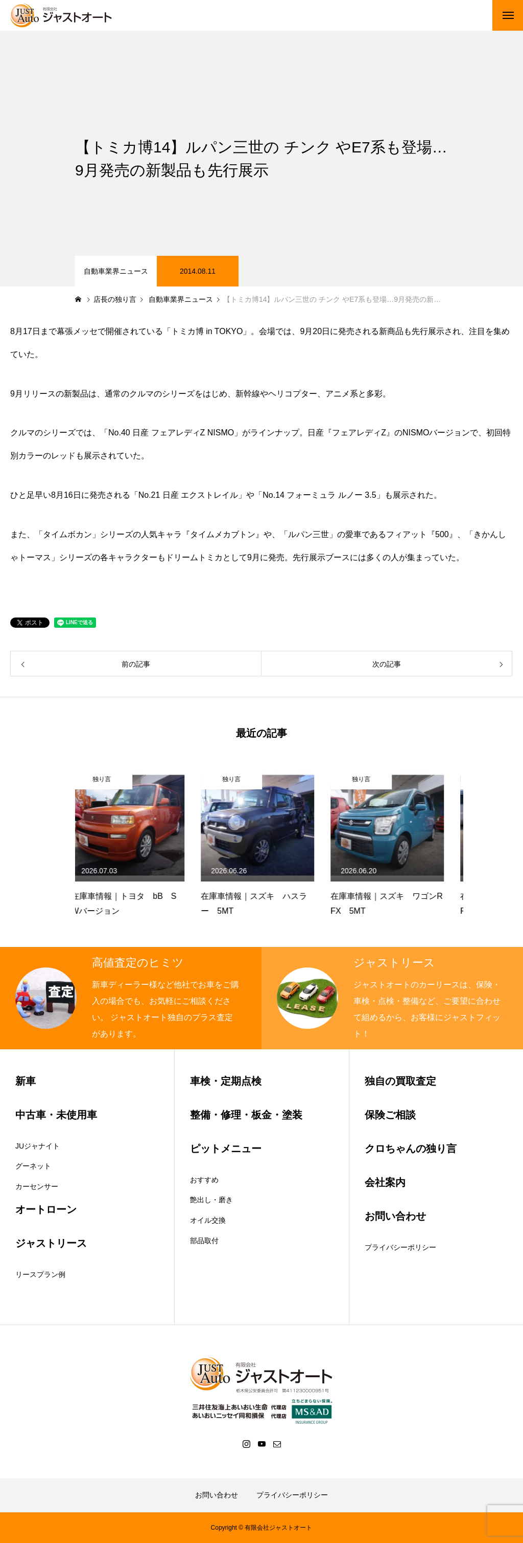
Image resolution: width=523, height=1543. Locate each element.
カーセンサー (36, 1186)
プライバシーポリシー (400, 1247)
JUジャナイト (37, 1146)
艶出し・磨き (211, 1200)
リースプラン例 (40, 1274)
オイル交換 (208, 1220)
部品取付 (204, 1241)
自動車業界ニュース (116, 271)
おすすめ (204, 1180)
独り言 (106, 779)
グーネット (33, 1166)
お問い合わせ (216, 1495)
